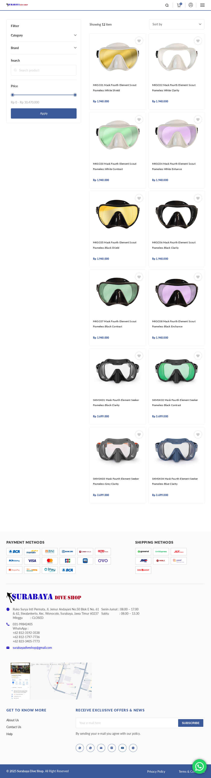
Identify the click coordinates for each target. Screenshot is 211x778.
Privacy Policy (156, 771)
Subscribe (190, 723)
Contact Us (13, 727)
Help (9, 734)
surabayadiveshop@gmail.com (32, 647)
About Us (12, 720)
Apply (44, 113)
